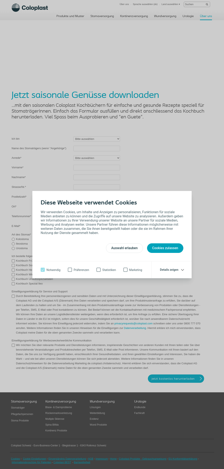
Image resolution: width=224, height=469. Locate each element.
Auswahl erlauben (124, 248)
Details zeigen (169, 269)
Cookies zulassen (165, 248)
